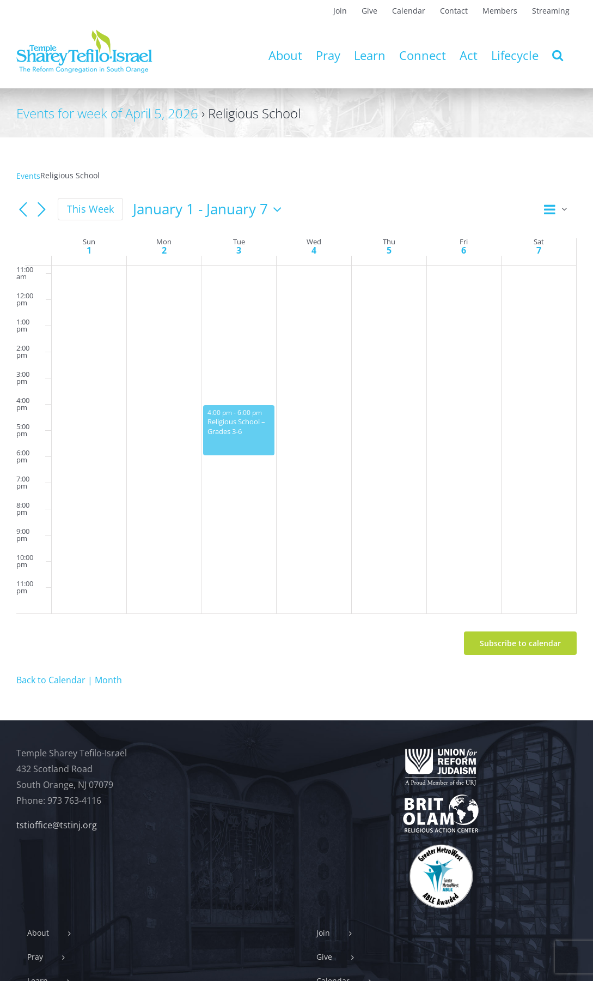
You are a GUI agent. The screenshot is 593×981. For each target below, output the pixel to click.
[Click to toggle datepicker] (210, 209)
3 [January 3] (238, 250)
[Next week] (41, 209)
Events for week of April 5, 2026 (107, 113)
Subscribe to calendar (520, 643)
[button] (557, 55)
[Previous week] (22, 209)
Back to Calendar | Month (69, 680)
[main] (296, 429)
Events (28, 176)
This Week (90, 208)
